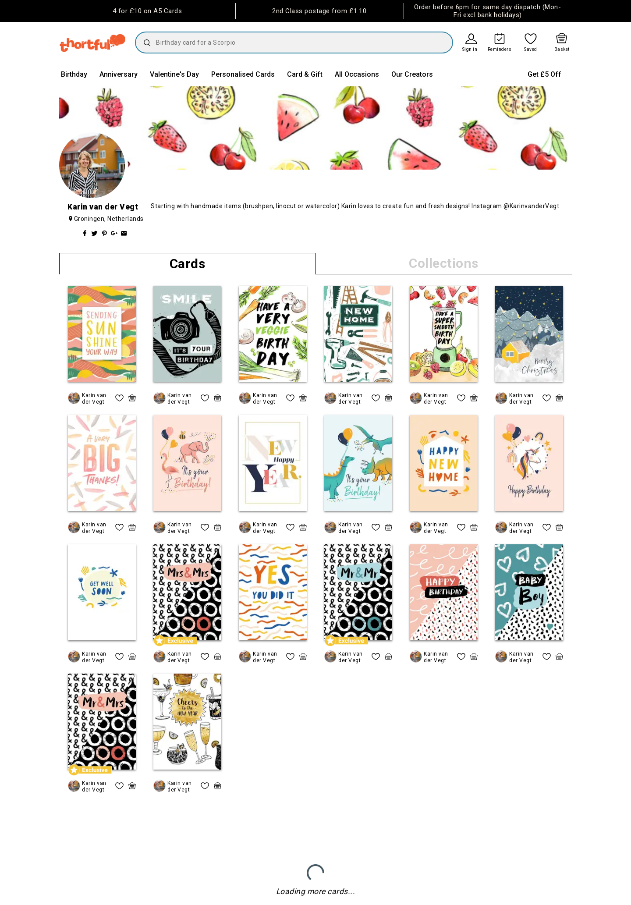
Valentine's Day (174, 74)
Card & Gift (305, 74)
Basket (562, 49)
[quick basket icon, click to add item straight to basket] (132, 397)
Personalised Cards (243, 74)
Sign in (470, 49)
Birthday (74, 74)
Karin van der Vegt (94, 398)
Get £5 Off (544, 74)
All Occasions (357, 74)
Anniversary (118, 74)
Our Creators (412, 74)
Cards (188, 263)
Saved (530, 49)
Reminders (500, 49)
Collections (444, 263)
